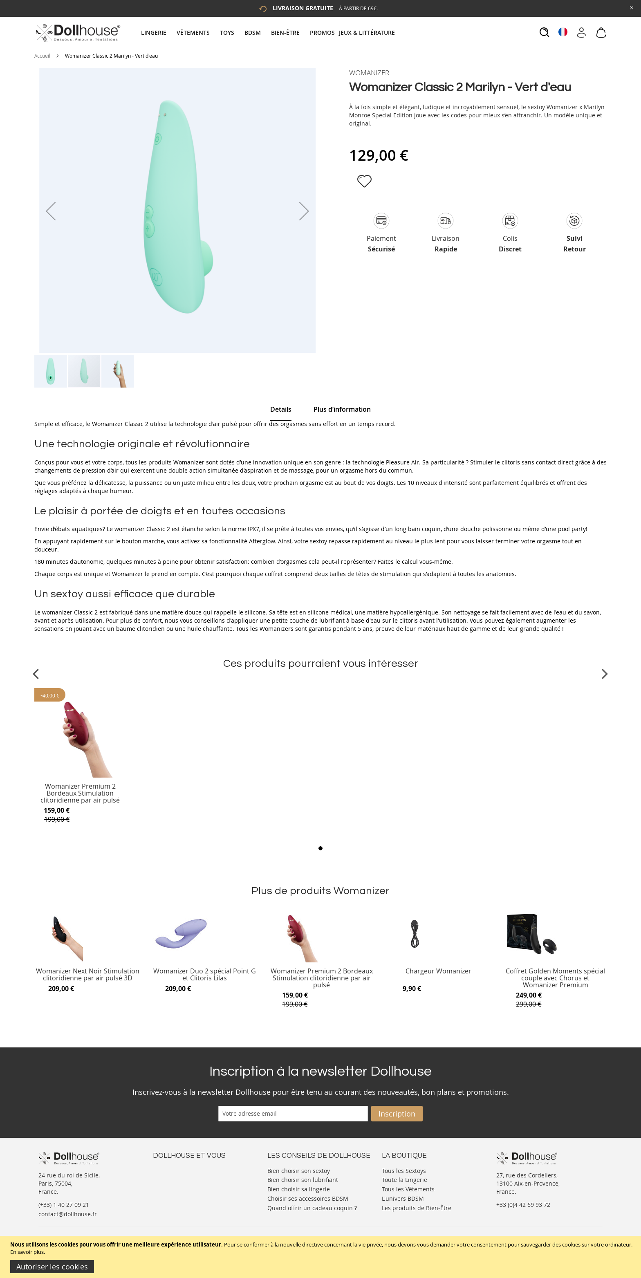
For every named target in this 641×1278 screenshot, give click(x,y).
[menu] (269, 32)
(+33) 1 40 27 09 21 (63, 1204)
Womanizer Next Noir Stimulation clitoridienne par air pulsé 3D (87, 975)
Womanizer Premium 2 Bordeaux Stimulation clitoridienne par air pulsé (80, 793)
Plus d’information (342, 409)
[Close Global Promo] (631, 7)
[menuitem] (158, 32)
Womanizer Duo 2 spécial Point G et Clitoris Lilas (204, 975)
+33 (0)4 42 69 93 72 (523, 1204)
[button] (50, 211)
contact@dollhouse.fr (67, 1214)
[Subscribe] (397, 1113)
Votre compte (171, 1178)
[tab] (269, 32)
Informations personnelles (189, 1186)
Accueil (42, 55)
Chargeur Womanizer (438, 971)
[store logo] (77, 32)
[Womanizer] (369, 73)
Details (280, 409)
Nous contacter (174, 1170)
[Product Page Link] (80, 775)
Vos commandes (175, 1194)
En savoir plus (27, 1252)
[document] (321, 1257)
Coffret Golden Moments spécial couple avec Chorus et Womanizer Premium (555, 978)
